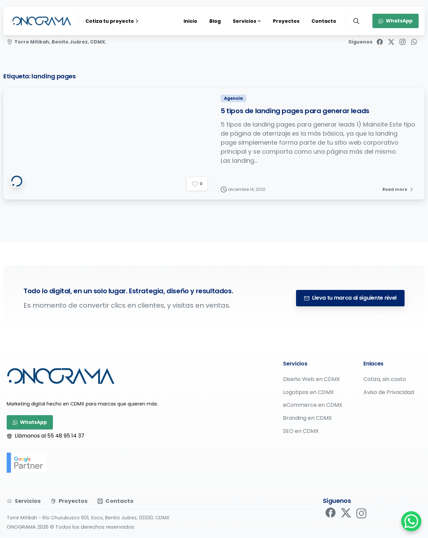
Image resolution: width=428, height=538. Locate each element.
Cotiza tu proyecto (112, 21)
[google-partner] (27, 463)
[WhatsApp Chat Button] (411, 521)
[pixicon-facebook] (330, 515)
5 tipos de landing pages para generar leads (295, 111)
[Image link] (61, 376)
